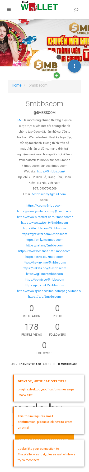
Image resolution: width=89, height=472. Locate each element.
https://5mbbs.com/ (51, 171)
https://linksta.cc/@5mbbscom (44, 268)
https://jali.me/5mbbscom (44, 245)
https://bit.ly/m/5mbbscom (45, 239)
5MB (20, 120)
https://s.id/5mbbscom (44, 296)
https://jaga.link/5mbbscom (44, 285)
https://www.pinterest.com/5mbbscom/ (45, 217)
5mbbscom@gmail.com (49, 194)
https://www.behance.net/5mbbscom (44, 251)
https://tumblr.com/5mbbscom (44, 228)
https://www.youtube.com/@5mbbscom (45, 211)
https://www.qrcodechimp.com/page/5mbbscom (51, 291)
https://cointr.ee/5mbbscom (44, 279)
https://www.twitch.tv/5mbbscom (44, 222)
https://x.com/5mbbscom (44, 205)
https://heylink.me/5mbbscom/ (44, 262)
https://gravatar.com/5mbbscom (44, 234)
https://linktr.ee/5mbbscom (44, 257)
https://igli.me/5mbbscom (44, 274)
